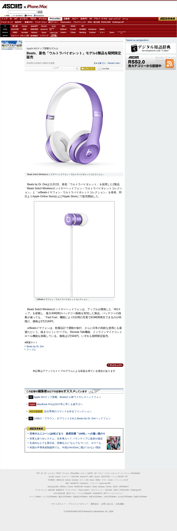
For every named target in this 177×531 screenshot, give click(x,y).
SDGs (90, 22)
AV (91, 19)
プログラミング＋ (97, 490)
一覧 (76, 69)
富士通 (15, 26)
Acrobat (25, 32)
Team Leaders (83, 490)
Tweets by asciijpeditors (137, 40)
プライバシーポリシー (78, 504)
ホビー (75, 19)
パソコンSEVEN (53, 26)
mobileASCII (97, 493)
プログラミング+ (79, 22)
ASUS (73, 26)
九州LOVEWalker (110, 497)
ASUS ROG (34, 29)
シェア (56, 68)
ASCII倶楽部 (168, 19)
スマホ (104, 19)
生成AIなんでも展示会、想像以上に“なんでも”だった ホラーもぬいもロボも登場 (75, 442)
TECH (33, 19)
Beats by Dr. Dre (35, 346)
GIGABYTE (44, 29)
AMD (25, 29)
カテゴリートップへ (113, 365)
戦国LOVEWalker (140, 497)
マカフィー (15, 36)
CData (73, 32)
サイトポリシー (59, 504)
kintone (34, 32)
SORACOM (78, 487)
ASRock (63, 29)
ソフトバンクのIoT (121, 32)
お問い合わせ (107, 504)
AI (11, 19)
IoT (15, 19)
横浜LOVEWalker (65, 497)
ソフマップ (44, 36)
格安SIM (18, 22)
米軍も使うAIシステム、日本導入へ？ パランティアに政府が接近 (66, 438)
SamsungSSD (51, 29)
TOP (38, 473)
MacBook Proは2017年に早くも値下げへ (60, 404)
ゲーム (125, 19)
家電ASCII (29, 22)
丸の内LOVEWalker (125, 497)
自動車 (67, 19)
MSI (63, 26)
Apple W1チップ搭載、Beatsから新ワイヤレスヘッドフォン (67, 397)
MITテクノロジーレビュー (113, 493)
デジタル (43, 19)
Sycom (44, 26)
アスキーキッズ (7, 22)
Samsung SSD (53, 487)
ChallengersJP (118, 22)
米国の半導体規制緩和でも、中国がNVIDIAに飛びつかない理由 (65, 447)
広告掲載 (120, 504)
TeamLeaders (65, 22)
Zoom (112, 32)
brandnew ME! (53, 35)
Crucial (73, 29)
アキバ (97, 19)
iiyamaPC (34, 26)
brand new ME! (105, 483)
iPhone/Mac (36, 6)
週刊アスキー (53, 22)
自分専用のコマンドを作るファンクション (68, 411)
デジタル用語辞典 (84, 493)
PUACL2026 (106, 22)
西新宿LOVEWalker (80, 497)
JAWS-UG (60, 480)
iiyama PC (84, 477)
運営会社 (95, 504)
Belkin (102, 29)
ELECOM (15, 29)
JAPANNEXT (34, 35)
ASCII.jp (12, 6)
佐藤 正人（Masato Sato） (109, 63)
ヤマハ (102, 32)
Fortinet (92, 32)
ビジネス (24, 19)
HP (83, 26)
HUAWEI (82, 29)
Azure (44, 32)
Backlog (82, 32)
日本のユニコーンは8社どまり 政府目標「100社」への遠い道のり (67, 433)
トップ (4, 19)
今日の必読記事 (59, 493)
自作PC (83, 19)
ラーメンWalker (35, 497)
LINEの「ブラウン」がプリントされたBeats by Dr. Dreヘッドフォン (72, 418)
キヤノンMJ (24, 36)
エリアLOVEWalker (50, 497)
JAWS (15, 32)
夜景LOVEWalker (95, 497)
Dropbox (63, 32)
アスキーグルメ (41, 22)
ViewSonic (92, 29)
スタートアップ (114, 19)
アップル (31, 349)
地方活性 (96, 22)
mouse (24, 26)
